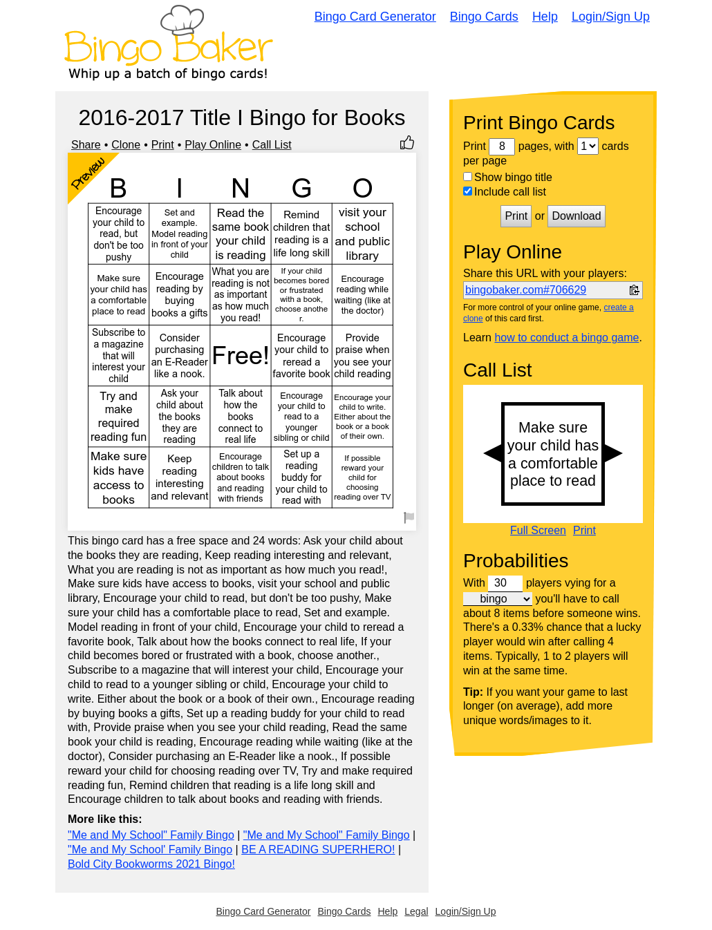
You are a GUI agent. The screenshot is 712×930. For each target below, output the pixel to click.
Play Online (213, 145)
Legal (416, 911)
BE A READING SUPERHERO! (318, 849)
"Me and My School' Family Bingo (150, 849)
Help (545, 16)
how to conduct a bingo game (566, 337)
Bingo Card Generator (375, 16)
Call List (272, 145)
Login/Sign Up (611, 16)
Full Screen (538, 530)
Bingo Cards (484, 16)
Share (86, 145)
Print (162, 145)
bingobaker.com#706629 (525, 290)
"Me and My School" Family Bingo (151, 835)
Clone (125, 145)
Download (576, 216)
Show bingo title (507, 177)
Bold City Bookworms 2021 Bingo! (151, 864)
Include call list (504, 192)
